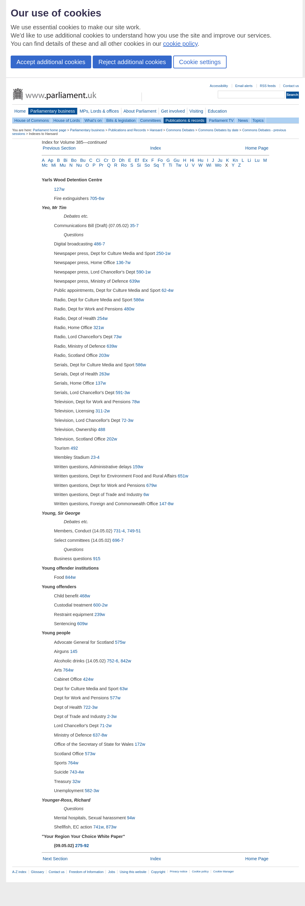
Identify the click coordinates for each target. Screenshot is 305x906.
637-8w (100, 735)
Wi (208, 165)
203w (104, 355)
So (147, 165)
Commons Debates (180, 130)
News (243, 120)
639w (134, 281)
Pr (101, 165)
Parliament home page (49, 130)
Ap (50, 160)
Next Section (55, 858)
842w (125, 660)
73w (118, 336)
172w (140, 744)
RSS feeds (268, 86)
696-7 (118, 540)
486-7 (99, 243)
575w (120, 642)
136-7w (123, 262)
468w (85, 595)
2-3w (112, 716)
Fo (160, 160)
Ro (124, 165)
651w (183, 475)
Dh (121, 160)
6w (146, 494)
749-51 (134, 530)
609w (82, 623)
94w (131, 817)
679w (151, 485)
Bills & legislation (120, 120)
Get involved (173, 111)
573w (90, 753)
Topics (258, 120)
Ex (145, 160)
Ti (170, 165)
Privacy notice (178, 871)
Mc (45, 165)
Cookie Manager (223, 871)
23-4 (95, 457)
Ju (220, 160)
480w (129, 308)
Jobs (111, 872)
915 (96, 558)
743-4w (77, 772)
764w (68, 670)
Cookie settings (200, 62)
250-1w (163, 253)
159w (138, 466)
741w (98, 826)
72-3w (127, 420)
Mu (62, 165)
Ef (137, 160)
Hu (200, 160)
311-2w (102, 410)
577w (115, 697)
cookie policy (180, 43)
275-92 (82, 845)
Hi (192, 160)
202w (112, 439)
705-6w (97, 198)
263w (104, 373)
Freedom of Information (86, 872)
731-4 (119, 530)
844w (70, 577)
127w (59, 189)
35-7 (134, 225)
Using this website (133, 872)
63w (123, 688)
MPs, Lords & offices (99, 111)
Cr (106, 160)
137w (100, 383)
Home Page (256, 148)
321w (98, 327)
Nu (79, 165)
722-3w (90, 707)
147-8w (166, 503)
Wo (218, 165)
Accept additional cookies (50, 62)
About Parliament (140, 111)
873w (111, 826)
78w (136, 401)
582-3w (92, 790)
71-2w (106, 725)
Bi (65, 160)
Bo (74, 160)
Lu (257, 160)
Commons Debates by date (218, 130)
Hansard (156, 130)
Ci (98, 160)
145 (73, 651)
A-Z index (19, 872)
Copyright (158, 872)
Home (20, 111)
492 (74, 448)
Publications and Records (127, 130)
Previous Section (59, 148)
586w (139, 299)
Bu (83, 160)
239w (100, 614)
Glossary (37, 872)
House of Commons (31, 120)
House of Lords (66, 120)
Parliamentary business (52, 111)
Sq (156, 165)
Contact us (291, 86)
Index (155, 148)
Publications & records (185, 120)
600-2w (100, 605)
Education (217, 111)
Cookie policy (200, 871)
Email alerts (244, 86)
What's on (93, 120)
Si (139, 165)
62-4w (168, 290)
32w (76, 781)
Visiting (196, 111)
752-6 (112, 660)
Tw (178, 165)
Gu (176, 160)
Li (249, 160)
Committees (150, 120)
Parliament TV (221, 120)
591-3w (123, 392)
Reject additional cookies (132, 62)
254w (102, 318)
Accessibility (219, 86)
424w (88, 679)
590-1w (143, 272)
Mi (53, 165)
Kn (235, 160)
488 (101, 429)
